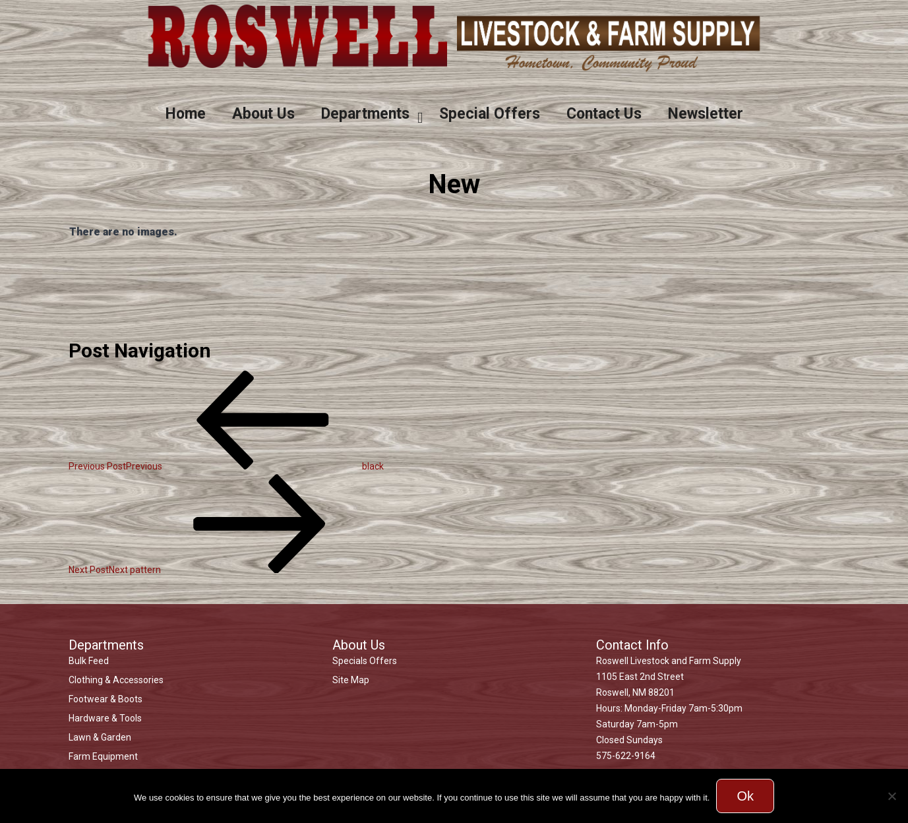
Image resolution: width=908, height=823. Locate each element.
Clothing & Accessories (116, 680)
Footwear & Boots (105, 699)
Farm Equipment (103, 756)
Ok (745, 796)
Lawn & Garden (100, 737)
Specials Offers (364, 660)
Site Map (350, 680)
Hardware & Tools (105, 718)
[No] (891, 796)
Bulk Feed (89, 660)
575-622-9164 (625, 755)
